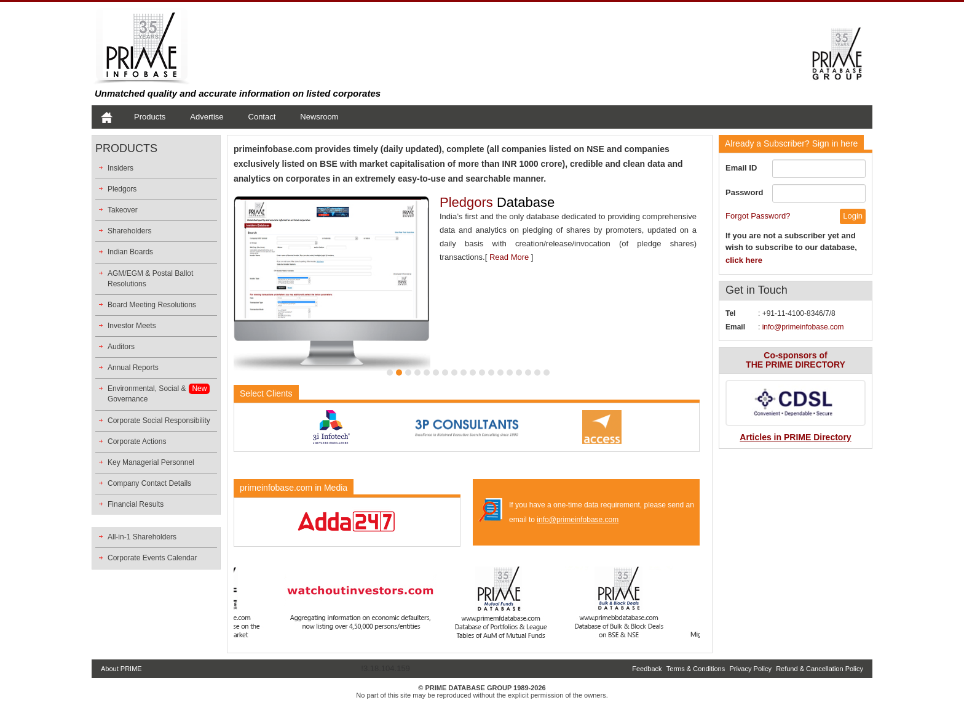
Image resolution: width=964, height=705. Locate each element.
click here (743, 260)
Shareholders (129, 231)
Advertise (206, 116)
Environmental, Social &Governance (147, 393)
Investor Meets (132, 325)
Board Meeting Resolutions (152, 304)
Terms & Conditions (695, 668)
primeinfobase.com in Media (293, 488)
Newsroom (319, 116)
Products (149, 116)
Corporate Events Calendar (152, 558)
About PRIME (121, 668)
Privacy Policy (750, 668)
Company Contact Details (149, 483)
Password (744, 192)
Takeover (123, 210)
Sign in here (791, 143)
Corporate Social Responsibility (159, 420)
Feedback (647, 668)
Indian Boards (130, 252)
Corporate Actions (137, 441)
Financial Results (136, 504)
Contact (262, 116)
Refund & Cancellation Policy (819, 668)
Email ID (741, 167)
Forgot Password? (758, 215)
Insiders (120, 168)
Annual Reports (133, 367)
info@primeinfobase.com (577, 519)
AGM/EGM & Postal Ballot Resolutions (150, 278)
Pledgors (122, 189)
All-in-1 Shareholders (142, 537)
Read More (509, 257)
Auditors (121, 346)
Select (266, 393)
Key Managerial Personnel (151, 462)
